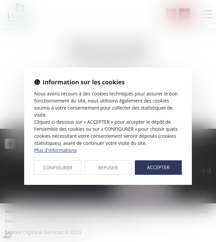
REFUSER (108, 167)
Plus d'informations (55, 150)
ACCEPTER (158, 167)
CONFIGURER (57, 167)
